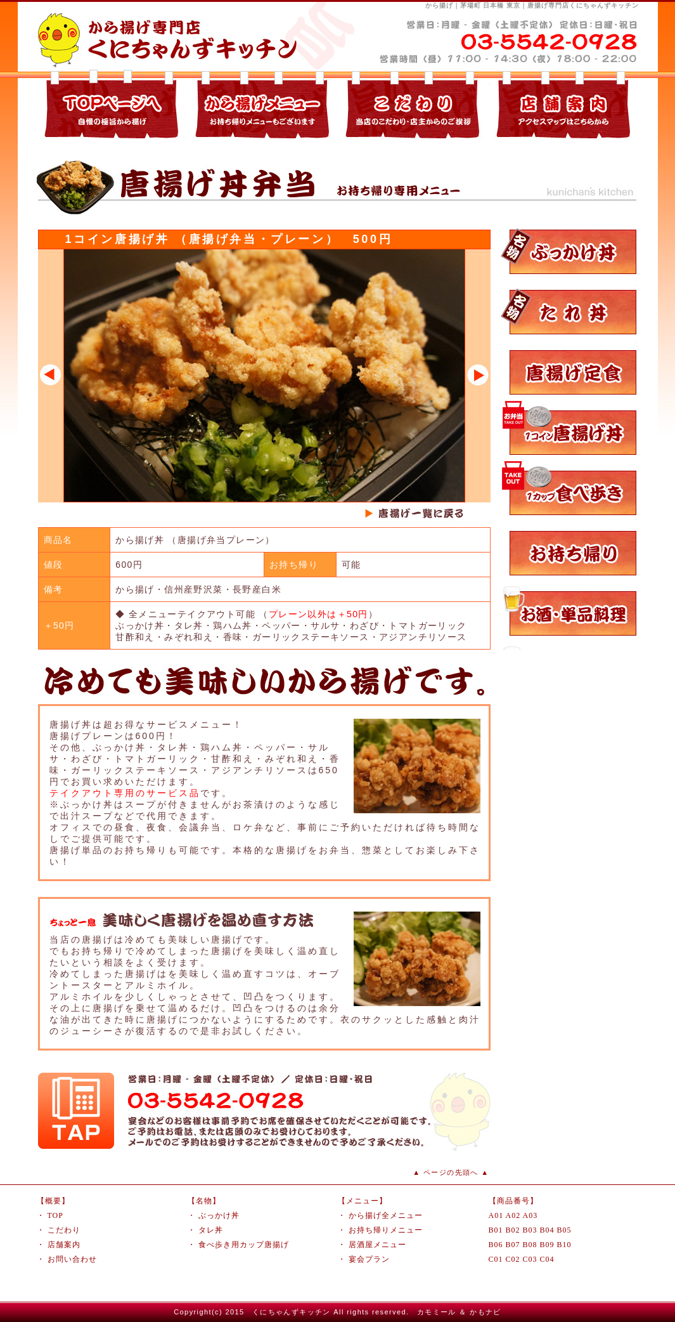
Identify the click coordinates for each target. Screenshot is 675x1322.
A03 (530, 1215)
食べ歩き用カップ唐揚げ (243, 1244)
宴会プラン (369, 1259)
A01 (496, 1215)
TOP (55, 1215)
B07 (513, 1244)
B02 (513, 1230)
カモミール (436, 1312)
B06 (496, 1244)
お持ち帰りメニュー (386, 1230)
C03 (530, 1259)
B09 (547, 1244)
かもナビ (485, 1312)
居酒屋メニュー (377, 1244)
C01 (496, 1259)
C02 (513, 1259)
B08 (530, 1244)
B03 (530, 1230)
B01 (496, 1230)
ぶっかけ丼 (219, 1215)
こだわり (64, 1230)
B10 (564, 1244)
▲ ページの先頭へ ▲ (451, 1172)
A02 (513, 1215)
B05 (564, 1230)
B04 (547, 1230)
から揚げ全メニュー (386, 1215)
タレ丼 (210, 1230)
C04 (547, 1259)
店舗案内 (64, 1244)
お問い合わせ (72, 1259)
